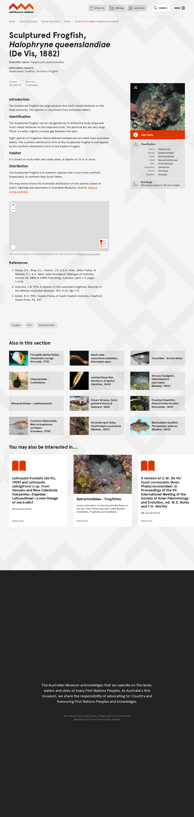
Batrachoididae (47, 325)
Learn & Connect (28, 21)
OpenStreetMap (86, 250)
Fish (29, 325)
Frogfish (16, 325)
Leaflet (78, 250)
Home (12, 21)
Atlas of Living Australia (89, 254)
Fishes (67, 21)
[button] (13, 205)
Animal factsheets (50, 21)
